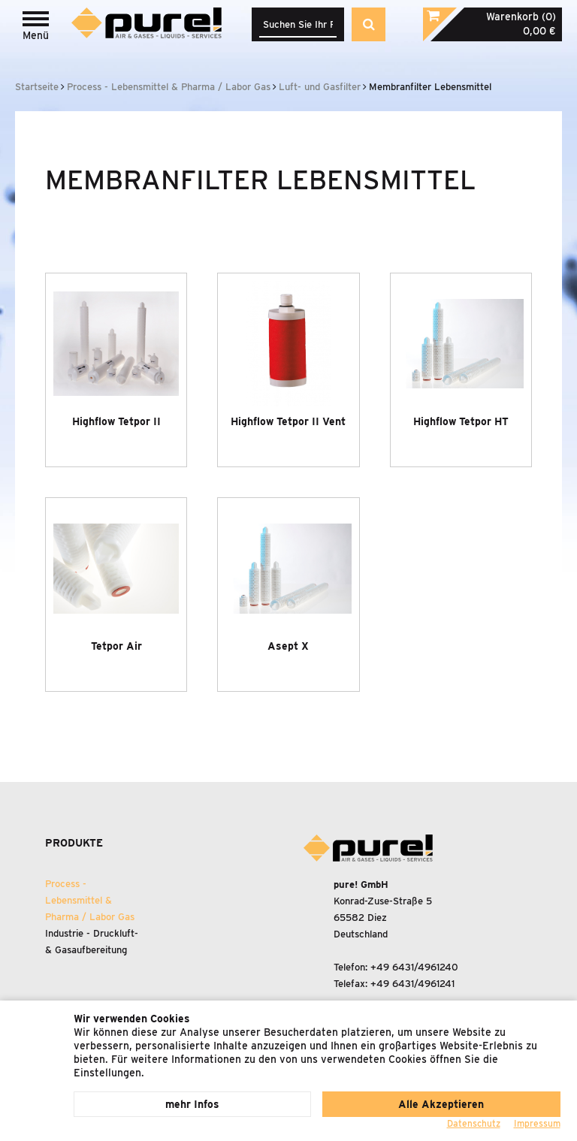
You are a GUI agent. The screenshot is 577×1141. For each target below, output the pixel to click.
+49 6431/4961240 (414, 967)
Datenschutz (473, 1123)
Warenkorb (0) (521, 17)
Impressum (537, 1123)
